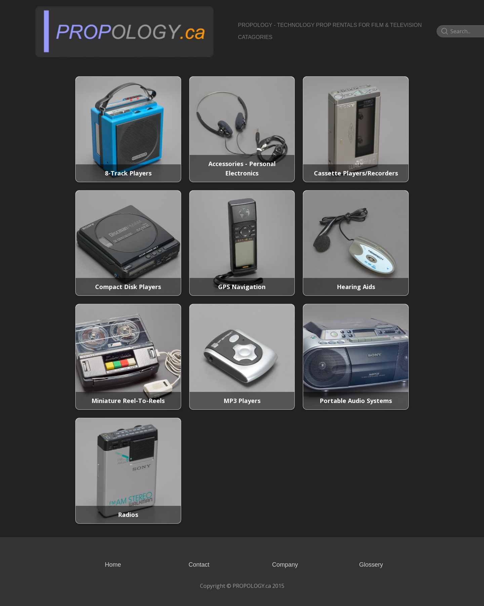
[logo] (124, 31)
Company (285, 564)
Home (113, 564)
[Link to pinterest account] (434, 31)
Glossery (371, 564)
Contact (199, 564)
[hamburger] (222, 12)
